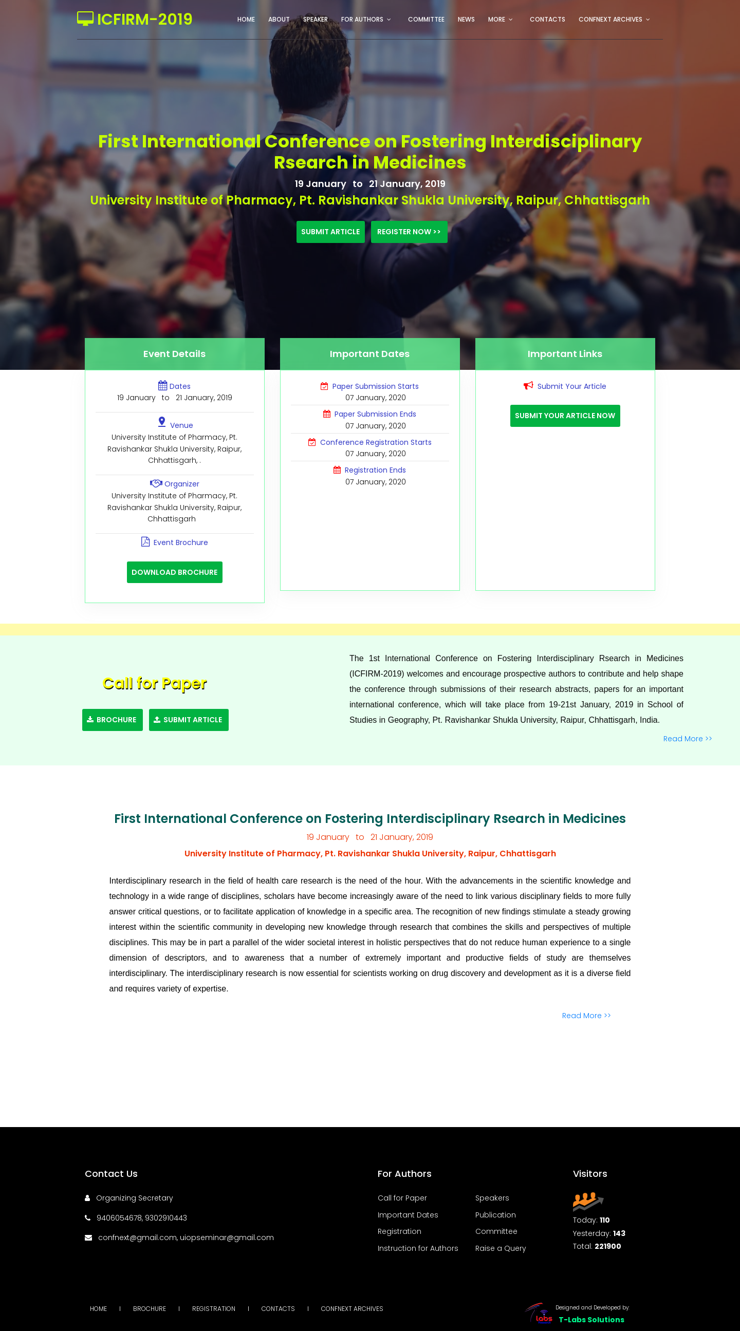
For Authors (362, 19)
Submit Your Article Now (565, 415)
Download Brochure (174, 572)
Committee (426, 19)
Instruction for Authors (418, 1248)
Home (246, 19)
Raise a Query (500, 1248)
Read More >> (688, 739)
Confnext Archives (610, 19)
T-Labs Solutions (591, 1320)
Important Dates (408, 1215)
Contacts (547, 19)
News (466, 19)
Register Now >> (409, 232)
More (496, 19)
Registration (399, 1231)
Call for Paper (402, 1198)
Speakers (492, 1198)
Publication (495, 1215)
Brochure (112, 720)
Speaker (315, 19)
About (279, 19)
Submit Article (330, 232)
